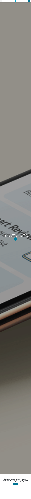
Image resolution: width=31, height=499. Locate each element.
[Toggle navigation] (1, 1)
